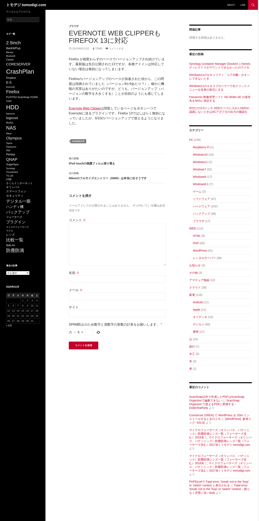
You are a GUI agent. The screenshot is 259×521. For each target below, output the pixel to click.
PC (191, 139)
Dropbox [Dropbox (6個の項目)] (11, 77)
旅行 (192, 346)
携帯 (196, 331)
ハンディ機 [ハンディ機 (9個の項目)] (15, 207)
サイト (74, 307)
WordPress (200, 250)
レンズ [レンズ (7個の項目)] (10, 234)
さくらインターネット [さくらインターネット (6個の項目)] (19, 183)
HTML (197, 235)
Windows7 (199, 169)
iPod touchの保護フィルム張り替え (117, 160)
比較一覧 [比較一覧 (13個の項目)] (14, 239)
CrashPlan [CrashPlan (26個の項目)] (20, 71)
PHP (196, 243)
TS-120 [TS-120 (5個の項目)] (9, 175)
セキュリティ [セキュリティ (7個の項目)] (14, 195)
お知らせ (195, 265)
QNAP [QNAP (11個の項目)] (11, 159)
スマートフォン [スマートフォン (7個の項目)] (16, 191)
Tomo (99, 48)
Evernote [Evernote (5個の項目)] (10, 87)
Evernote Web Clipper (85, 108)
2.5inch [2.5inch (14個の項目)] (13, 42)
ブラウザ (74, 26)
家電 (192, 294)
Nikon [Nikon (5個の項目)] (9, 133)
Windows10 (200, 154)
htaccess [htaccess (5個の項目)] (10, 113)
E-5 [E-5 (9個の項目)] (8, 82)
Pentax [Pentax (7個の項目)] (10, 154)
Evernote (78, 141)
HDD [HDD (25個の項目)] (12, 107)
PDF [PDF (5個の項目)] (8, 150)
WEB (192, 228)
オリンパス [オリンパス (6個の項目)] (12, 187)
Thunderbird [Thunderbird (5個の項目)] (12, 172)
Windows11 (200, 162)
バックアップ (201, 213)
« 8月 (9, 325)
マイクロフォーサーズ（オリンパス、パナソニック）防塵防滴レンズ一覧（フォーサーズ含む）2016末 (219, 433)
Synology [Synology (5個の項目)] (10, 168)
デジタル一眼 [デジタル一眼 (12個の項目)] (18, 201)
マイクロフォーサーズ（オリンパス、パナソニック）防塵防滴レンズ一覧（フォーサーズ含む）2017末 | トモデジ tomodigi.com (220, 441)
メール (76, 290)
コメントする (116, 48)
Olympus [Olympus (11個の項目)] (14, 138)
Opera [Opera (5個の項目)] (9, 143)
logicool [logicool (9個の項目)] (12, 118)
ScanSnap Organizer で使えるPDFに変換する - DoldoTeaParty (214, 404)
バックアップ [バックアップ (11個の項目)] (17, 212)
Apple (196, 309)
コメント (77, 220)
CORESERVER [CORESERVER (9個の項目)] (18, 64)
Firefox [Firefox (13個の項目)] (12, 91)
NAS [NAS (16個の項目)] (11, 128)
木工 (192, 354)
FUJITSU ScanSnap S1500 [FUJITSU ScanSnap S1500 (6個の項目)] (22, 97)
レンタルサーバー (204, 258)
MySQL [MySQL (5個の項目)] (10, 122)
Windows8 (199, 176)
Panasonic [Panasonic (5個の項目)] (11, 147)
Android (198, 302)
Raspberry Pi (201, 147)
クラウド (195, 287)
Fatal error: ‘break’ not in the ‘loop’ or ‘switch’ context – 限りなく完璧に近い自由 (219, 489)
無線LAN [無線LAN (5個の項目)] (10, 245)
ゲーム (197, 191)
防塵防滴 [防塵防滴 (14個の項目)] (15, 250)
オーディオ (200, 317)
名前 (74, 273)
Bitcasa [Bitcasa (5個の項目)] (9, 52)
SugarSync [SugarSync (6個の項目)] (12, 164)
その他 (193, 272)
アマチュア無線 (199, 280)
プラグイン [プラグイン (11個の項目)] (16, 222)
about (231, 5)
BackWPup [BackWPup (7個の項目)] (13, 48)
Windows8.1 (200, 184)
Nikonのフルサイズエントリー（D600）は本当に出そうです (117, 175)
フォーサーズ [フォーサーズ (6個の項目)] (14, 217)
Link (243, 5)
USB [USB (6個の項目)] (8, 179)
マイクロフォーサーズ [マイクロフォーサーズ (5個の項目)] (17, 227)
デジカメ (198, 324)
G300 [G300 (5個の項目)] (8, 101)
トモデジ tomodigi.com (26, 5)
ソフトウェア (201, 199)
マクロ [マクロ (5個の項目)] (9, 230)
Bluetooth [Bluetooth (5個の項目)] (10, 56)
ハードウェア (201, 206)
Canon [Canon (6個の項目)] (10, 59)
